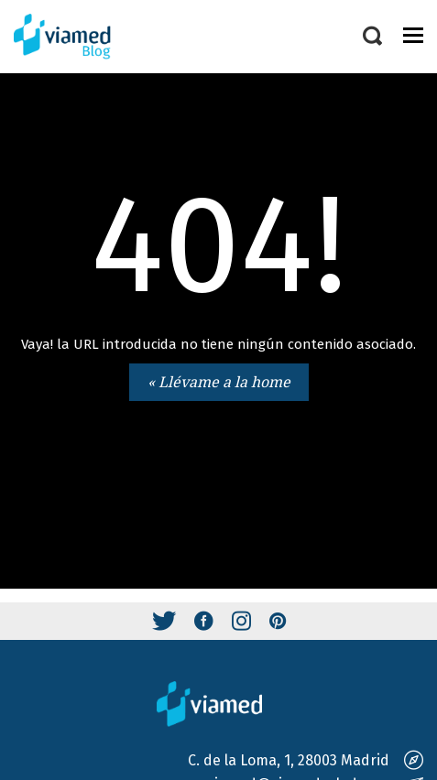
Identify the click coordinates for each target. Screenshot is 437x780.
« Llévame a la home (218, 382)
